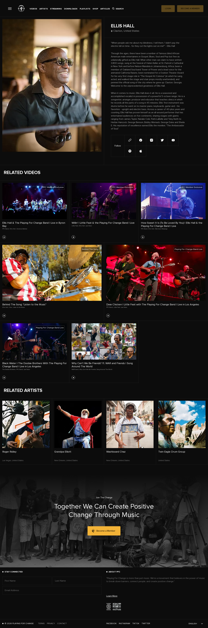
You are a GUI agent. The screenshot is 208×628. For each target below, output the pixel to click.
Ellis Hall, (13, 229)
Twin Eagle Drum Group (171, 452)
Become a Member (103, 531)
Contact (62, 623)
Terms (41, 623)
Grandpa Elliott (62, 452)
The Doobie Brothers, (9, 369)
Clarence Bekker (21, 229)
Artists (43, 9)
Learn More (111, 596)
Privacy (51, 623)
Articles (105, 9)
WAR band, (75, 369)
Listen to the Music (19, 307)
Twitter (146, 623)
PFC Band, (5, 229)
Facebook (111, 623)
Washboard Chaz (116, 452)
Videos (33, 9)
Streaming (56, 9)
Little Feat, (75, 226)
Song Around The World (104, 369)
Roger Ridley (9, 452)
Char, (10, 307)
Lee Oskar (89, 226)
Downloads (70, 9)
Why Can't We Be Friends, (87, 369)
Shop (95, 9)
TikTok (135, 623)
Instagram (124, 623)
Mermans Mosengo (161, 229)
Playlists (85, 9)
